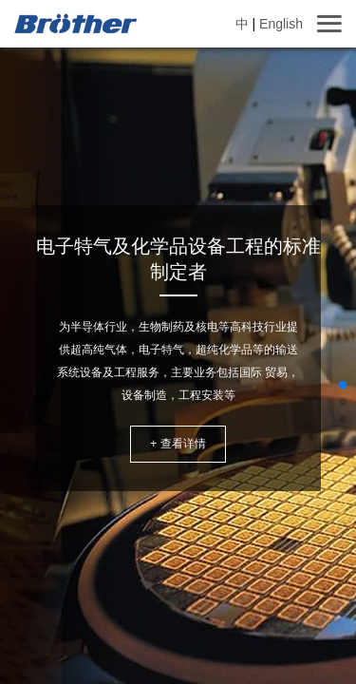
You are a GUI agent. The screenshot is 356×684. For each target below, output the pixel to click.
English (281, 23)
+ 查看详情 (177, 443)
